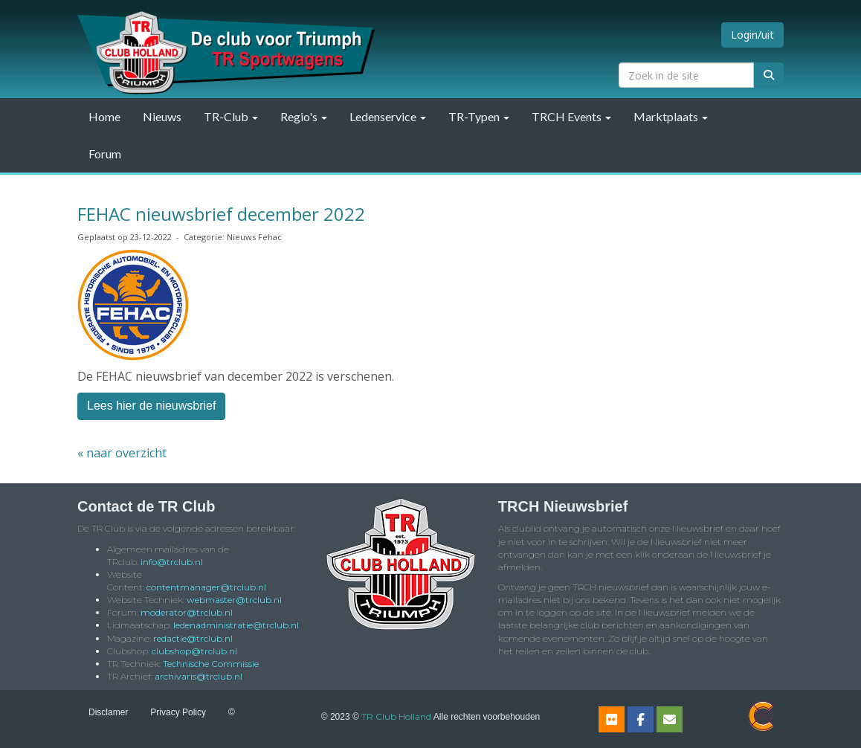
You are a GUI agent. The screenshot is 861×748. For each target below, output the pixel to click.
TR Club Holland (396, 716)
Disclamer (108, 712)
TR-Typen (478, 116)
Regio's (303, 116)
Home (104, 116)
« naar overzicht (122, 453)
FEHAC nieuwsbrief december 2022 (221, 213)
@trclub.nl (172, 561)
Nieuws (162, 116)
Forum (104, 153)
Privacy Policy (178, 712)
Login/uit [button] (752, 35)
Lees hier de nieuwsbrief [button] (151, 405)
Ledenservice (387, 116)
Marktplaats (670, 116)
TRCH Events (571, 116)
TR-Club (231, 116)
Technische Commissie (211, 663)
